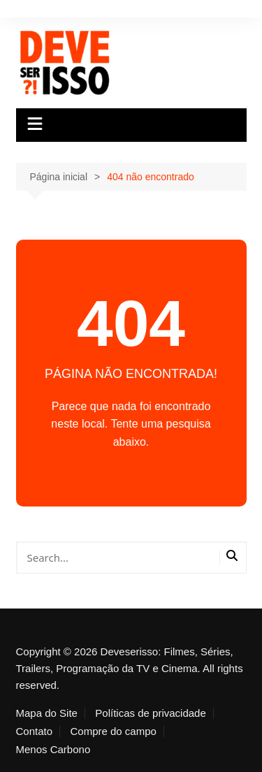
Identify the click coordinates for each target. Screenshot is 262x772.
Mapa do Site (47, 713)
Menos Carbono (53, 749)
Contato (34, 731)
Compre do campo (114, 731)
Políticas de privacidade (150, 713)
